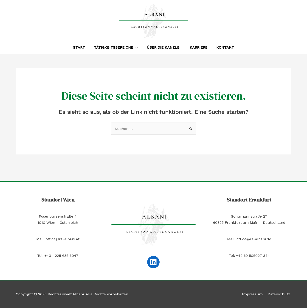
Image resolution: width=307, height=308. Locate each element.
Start (82, 47)
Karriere (197, 47)
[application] (137, 47)
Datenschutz (280, 294)
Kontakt (222, 47)
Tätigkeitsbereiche (118, 47)
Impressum (255, 294)
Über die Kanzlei (163, 47)
